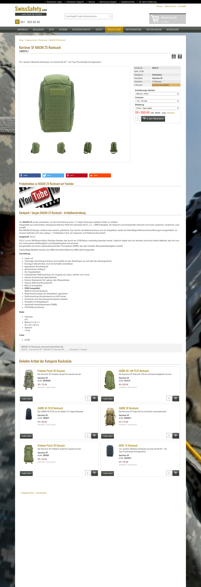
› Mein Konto (170, 6)
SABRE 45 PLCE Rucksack (50, 408)
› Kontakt (181, 6)
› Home (159, 6)
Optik (51, 30)
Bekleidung (38, 30)
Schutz (99, 30)
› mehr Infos (26, 399)
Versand (170, 112)
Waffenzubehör (154, 30)
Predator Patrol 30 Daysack (51, 371)
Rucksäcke (41, 492)
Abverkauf (22, 30)
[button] (30, 175)
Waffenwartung (133, 30)
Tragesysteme (114, 30)
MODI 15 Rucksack (128, 445)
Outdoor (63, 30)
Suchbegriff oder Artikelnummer (81, 16)
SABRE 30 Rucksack (128, 408)
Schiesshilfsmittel (81, 30)
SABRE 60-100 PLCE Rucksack (134, 371)
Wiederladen (173, 30)
